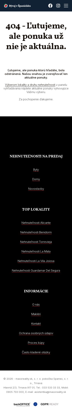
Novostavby (36, 188)
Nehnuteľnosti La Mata (36, 251)
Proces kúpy (36, 342)
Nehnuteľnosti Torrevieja (36, 242)
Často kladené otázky (36, 352)
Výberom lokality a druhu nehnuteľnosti (30, 85)
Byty (36, 169)
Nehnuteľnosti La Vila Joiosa (36, 261)
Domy (36, 179)
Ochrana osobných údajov (36, 333)
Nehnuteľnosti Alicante (36, 223)
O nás (36, 304)
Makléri (36, 314)
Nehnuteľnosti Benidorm (36, 232)
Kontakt (36, 323)
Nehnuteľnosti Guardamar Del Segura (36, 270)
